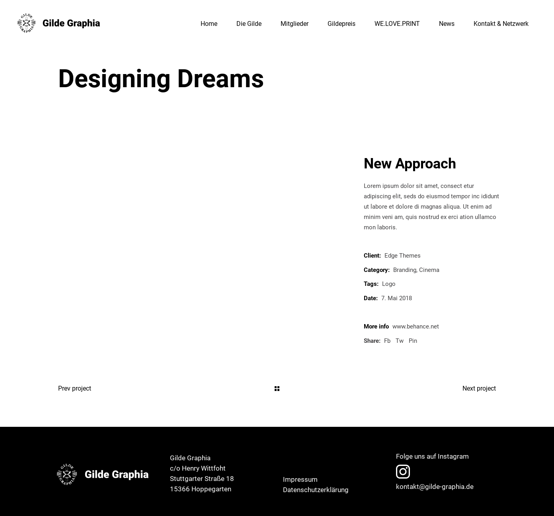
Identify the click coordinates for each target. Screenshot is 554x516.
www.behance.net (415, 326)
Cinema (429, 270)
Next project (479, 388)
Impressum (300, 479)
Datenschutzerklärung (316, 490)
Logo (389, 283)
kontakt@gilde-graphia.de (435, 487)
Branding (404, 270)
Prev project (74, 388)
